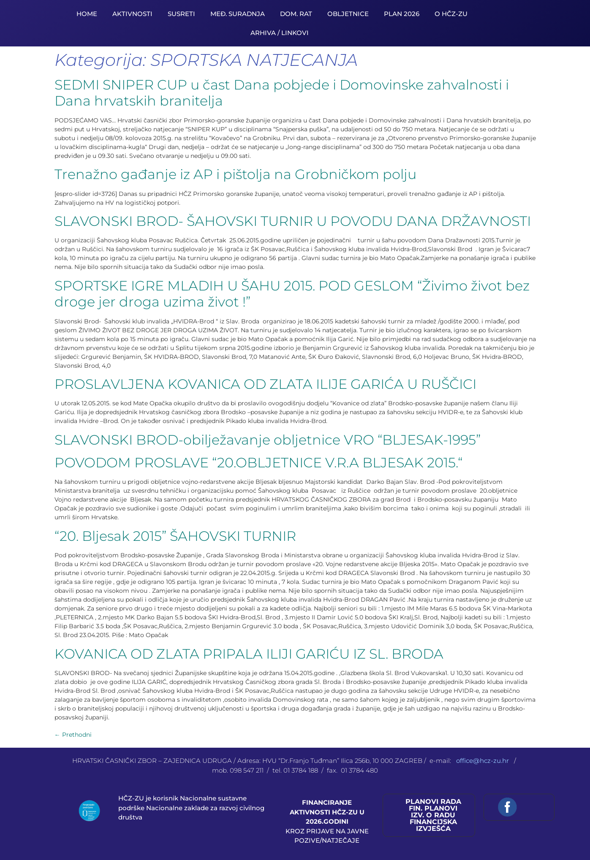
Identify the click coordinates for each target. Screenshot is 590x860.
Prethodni (73, 734)
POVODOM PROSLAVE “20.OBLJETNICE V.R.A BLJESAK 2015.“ (258, 462)
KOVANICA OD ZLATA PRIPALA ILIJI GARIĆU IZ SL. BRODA (248, 654)
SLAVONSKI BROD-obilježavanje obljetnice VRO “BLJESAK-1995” (267, 439)
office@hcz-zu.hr (483, 761)
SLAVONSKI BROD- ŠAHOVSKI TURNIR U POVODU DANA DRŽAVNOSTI (292, 221)
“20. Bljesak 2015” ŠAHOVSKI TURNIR (175, 536)
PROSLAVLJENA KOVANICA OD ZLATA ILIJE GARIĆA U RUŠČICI (265, 384)
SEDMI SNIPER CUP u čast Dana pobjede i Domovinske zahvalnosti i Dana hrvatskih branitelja (281, 92)
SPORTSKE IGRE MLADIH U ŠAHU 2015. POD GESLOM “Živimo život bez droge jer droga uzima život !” (292, 293)
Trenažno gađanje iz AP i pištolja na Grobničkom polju (235, 174)
